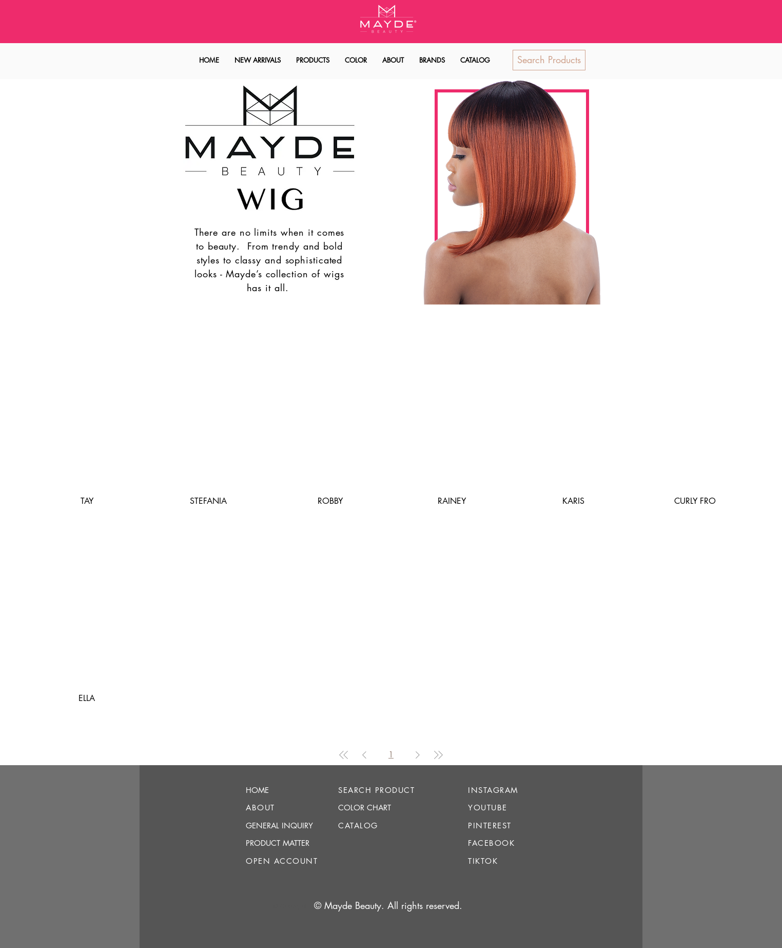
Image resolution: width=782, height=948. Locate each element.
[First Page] (344, 755)
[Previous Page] (364, 755)
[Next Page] (418, 755)
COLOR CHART (364, 807)
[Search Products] (549, 60)
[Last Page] (438, 755)
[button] (312, 60)
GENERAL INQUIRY (279, 825)
